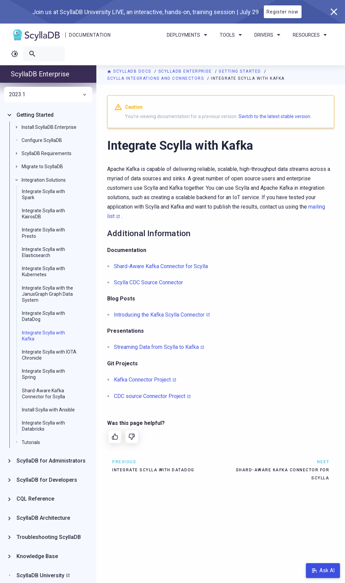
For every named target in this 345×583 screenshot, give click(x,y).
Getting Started (240, 71)
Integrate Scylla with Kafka (43, 335)
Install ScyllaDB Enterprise (49, 127)
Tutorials (31, 442)
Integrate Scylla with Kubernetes (43, 271)
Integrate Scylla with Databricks (43, 426)
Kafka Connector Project (142, 379)
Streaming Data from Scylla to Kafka (156, 347)
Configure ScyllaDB (42, 140)
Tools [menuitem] (232, 35)
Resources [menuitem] (311, 35)
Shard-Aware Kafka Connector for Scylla (43, 393)
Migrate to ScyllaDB (42, 166)
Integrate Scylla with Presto (43, 233)
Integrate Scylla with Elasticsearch (43, 252)
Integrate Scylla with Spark (43, 194)
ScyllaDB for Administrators (51, 461)
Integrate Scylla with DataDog (43, 316)
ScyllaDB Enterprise (185, 71)
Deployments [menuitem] (188, 35)
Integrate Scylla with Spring (43, 374)
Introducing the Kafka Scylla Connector (159, 315)
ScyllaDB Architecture (43, 518)
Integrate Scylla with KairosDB (43, 213)
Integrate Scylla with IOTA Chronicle (49, 355)
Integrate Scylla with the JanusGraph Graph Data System (47, 294)
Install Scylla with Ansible (48, 409)
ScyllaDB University (40, 575)
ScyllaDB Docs (130, 71)
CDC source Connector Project (149, 396)
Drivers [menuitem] (268, 35)
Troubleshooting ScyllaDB (49, 537)
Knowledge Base (37, 556)
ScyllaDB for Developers (47, 480)
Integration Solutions (44, 180)
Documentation (90, 35)
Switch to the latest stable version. (275, 116)
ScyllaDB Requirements (46, 153)
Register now (282, 11)
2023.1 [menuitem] (48, 94)
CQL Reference (35, 499)
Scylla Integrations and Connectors (156, 78)
